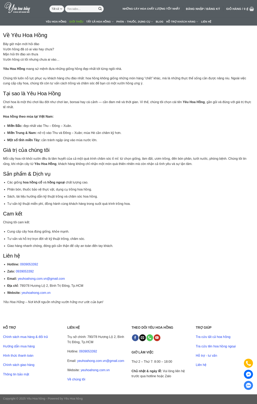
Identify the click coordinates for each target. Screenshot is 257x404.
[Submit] (100, 8)
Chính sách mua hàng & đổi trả (25, 337)
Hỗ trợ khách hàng (182, 22)
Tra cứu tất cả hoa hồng (213, 337)
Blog (159, 21)
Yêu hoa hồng (56, 21)
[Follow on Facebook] (135, 337)
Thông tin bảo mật (16, 374)
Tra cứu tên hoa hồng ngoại (216, 346)
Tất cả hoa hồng (100, 22)
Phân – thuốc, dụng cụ (134, 22)
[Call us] (149, 337)
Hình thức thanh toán (18, 355)
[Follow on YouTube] (157, 337)
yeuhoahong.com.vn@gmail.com (41, 278)
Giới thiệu (76, 21)
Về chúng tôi (76, 379)
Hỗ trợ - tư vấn (206, 355)
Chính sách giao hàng (18, 365)
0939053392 (29, 264)
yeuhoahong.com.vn (36, 292)
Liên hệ (206, 21)
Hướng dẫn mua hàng (19, 346)
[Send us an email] (142, 337)
